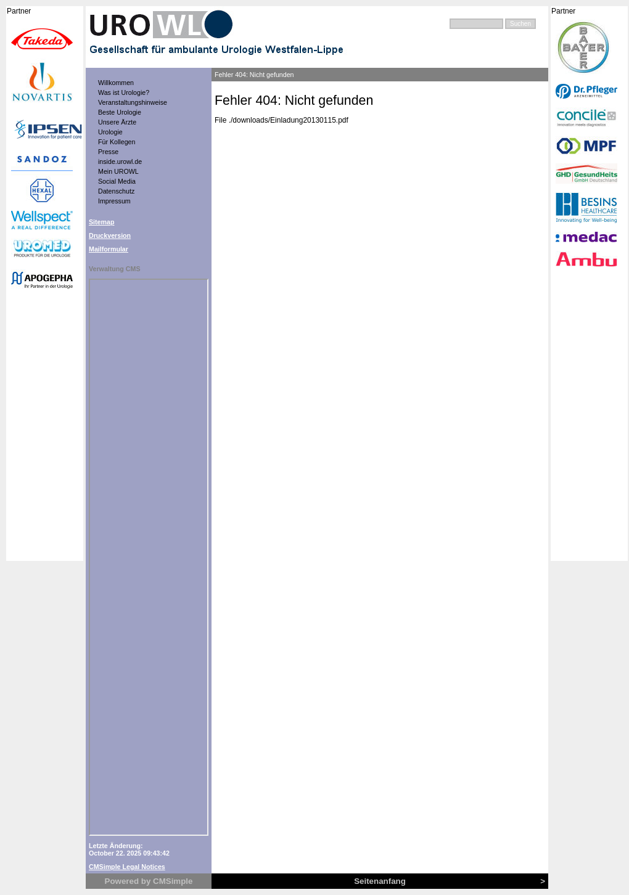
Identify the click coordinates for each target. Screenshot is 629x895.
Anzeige (148, 557)
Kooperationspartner (44, 283)
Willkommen (116, 82)
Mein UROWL (118, 171)
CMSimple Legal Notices (127, 866)
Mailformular (108, 249)
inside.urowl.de (120, 161)
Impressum (114, 201)
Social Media (117, 181)
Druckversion (110, 235)
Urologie (110, 132)
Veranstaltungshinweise (132, 102)
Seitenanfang (380, 881)
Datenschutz (116, 191)
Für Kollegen (116, 141)
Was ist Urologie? (123, 92)
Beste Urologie (119, 112)
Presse (108, 151)
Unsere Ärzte (117, 122)
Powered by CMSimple (149, 881)
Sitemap (101, 222)
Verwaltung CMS (115, 268)
